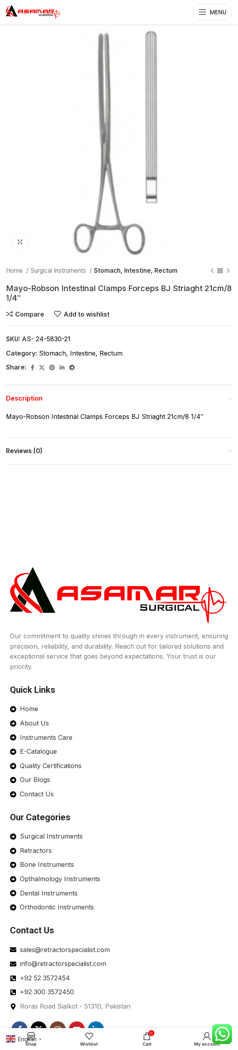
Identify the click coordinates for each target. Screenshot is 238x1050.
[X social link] (42, 367)
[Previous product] (212, 271)
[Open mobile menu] (212, 12)
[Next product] (228, 271)
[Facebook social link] (32, 367)
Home (15, 270)
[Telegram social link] (72, 367)
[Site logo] (33, 11)
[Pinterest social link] (52, 367)
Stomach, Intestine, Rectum (136, 270)
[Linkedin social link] (62, 367)
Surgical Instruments (59, 270)
